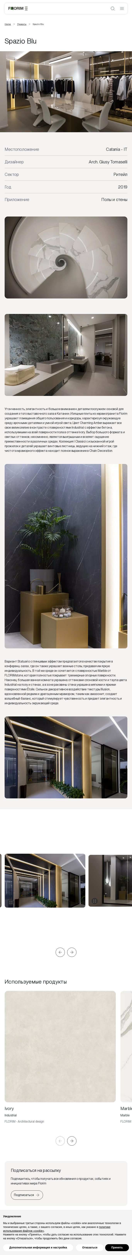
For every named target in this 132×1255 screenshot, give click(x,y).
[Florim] (18, 8)
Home (8, 24)
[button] (60, 952)
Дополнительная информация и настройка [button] (38, 1247)
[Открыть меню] (122, 8)
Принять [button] (117, 1247)
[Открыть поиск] (112, 8)
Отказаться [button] (89, 1247)
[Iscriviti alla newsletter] (27, 1195)
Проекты (21, 24)
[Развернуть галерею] (11, 902)
